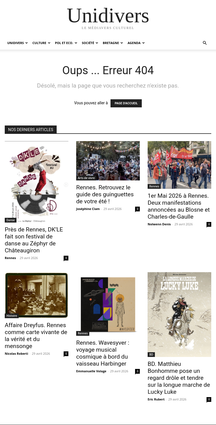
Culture (41, 43)
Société (90, 43)
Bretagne (113, 43)
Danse (10, 220)
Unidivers (17, 43)
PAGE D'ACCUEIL (126, 103)
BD (151, 354)
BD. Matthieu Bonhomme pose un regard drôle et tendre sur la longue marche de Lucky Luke (179, 378)
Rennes (10, 258)
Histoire (11, 316)
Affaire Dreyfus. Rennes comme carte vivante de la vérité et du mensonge (36, 335)
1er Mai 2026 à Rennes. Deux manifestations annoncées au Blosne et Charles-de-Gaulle (179, 206)
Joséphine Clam (88, 209)
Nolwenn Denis (159, 224)
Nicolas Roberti (16, 353)
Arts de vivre (86, 178)
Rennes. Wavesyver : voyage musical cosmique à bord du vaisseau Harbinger (102, 353)
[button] (204, 43)
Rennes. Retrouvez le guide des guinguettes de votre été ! (105, 194)
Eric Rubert (156, 399)
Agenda (136, 43)
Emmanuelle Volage (91, 371)
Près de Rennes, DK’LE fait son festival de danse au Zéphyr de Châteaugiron (34, 240)
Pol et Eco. (66, 43)
